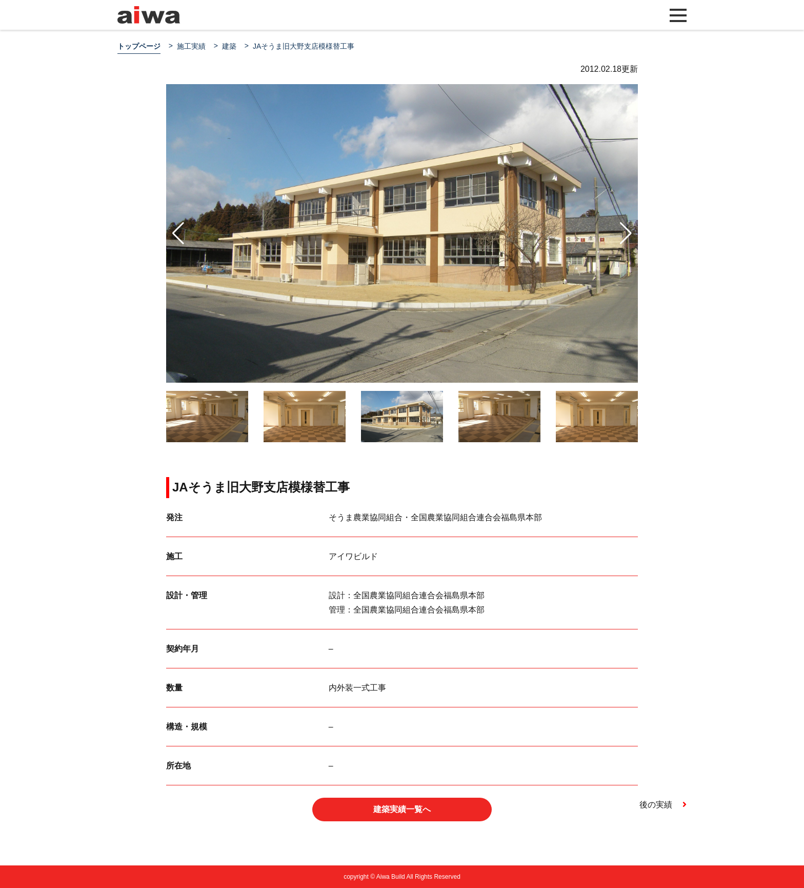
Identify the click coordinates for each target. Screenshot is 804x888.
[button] (626, 233)
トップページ (138, 46)
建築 (229, 46)
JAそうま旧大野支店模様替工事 (303, 46)
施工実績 (191, 46)
